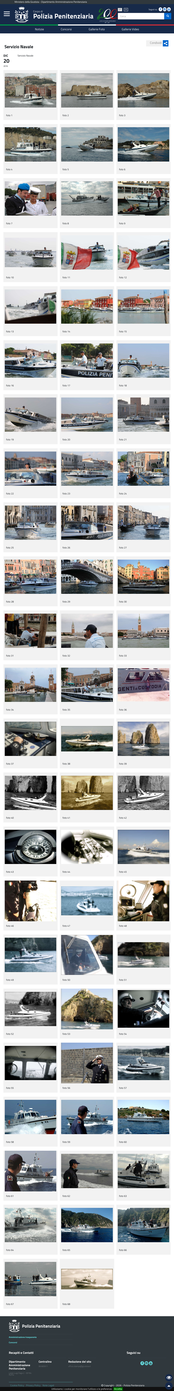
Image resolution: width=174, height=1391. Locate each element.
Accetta (118, 1389)
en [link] (126, 9)
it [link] (120, 9)
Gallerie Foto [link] (97, 29)
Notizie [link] (39, 29)
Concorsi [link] (66, 29)
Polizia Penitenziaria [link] (63, 15)
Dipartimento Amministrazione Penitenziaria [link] (64, 2)
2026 (118, 1385)
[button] (167, 16)
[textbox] (141, 16)
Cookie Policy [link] (17, 1385)
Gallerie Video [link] (130, 29)
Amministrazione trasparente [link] (23, 1337)
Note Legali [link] (48, 1385)
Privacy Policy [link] (33, 1385)
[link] (6, 13)
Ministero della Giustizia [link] (27, 2)
